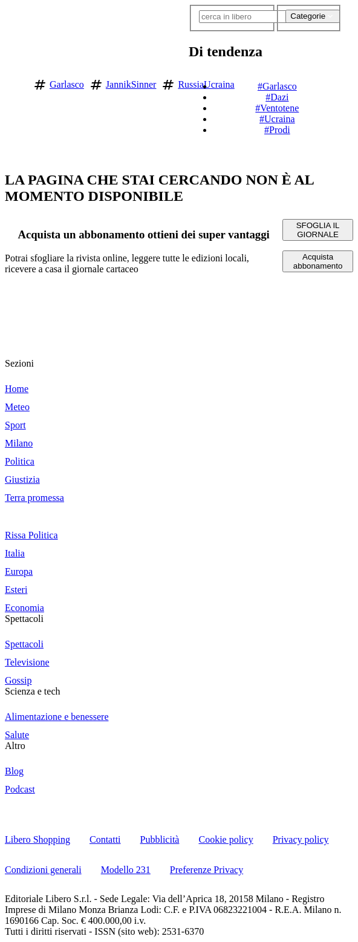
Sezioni (19, 363)
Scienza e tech (32, 691)
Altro (15, 746)
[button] (347, 82)
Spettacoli (24, 618)
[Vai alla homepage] (14, 82)
